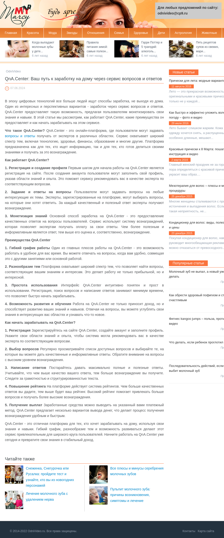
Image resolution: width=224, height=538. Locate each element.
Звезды (71, 33)
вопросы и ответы (20, 136)
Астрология (183, 33)
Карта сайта (206, 531)
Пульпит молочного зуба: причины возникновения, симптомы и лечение (130, 495)
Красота (33, 33)
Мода (53, 33)
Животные (209, 33)
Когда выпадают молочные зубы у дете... (43, 47)
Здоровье (141, 33)
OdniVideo (13, 71)
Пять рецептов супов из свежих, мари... (207, 47)
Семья (119, 33)
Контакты (188, 531)
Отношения (96, 33)
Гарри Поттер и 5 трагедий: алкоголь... (151, 47)
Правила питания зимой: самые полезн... (97, 47)
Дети (161, 33)
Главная (11, 33)
